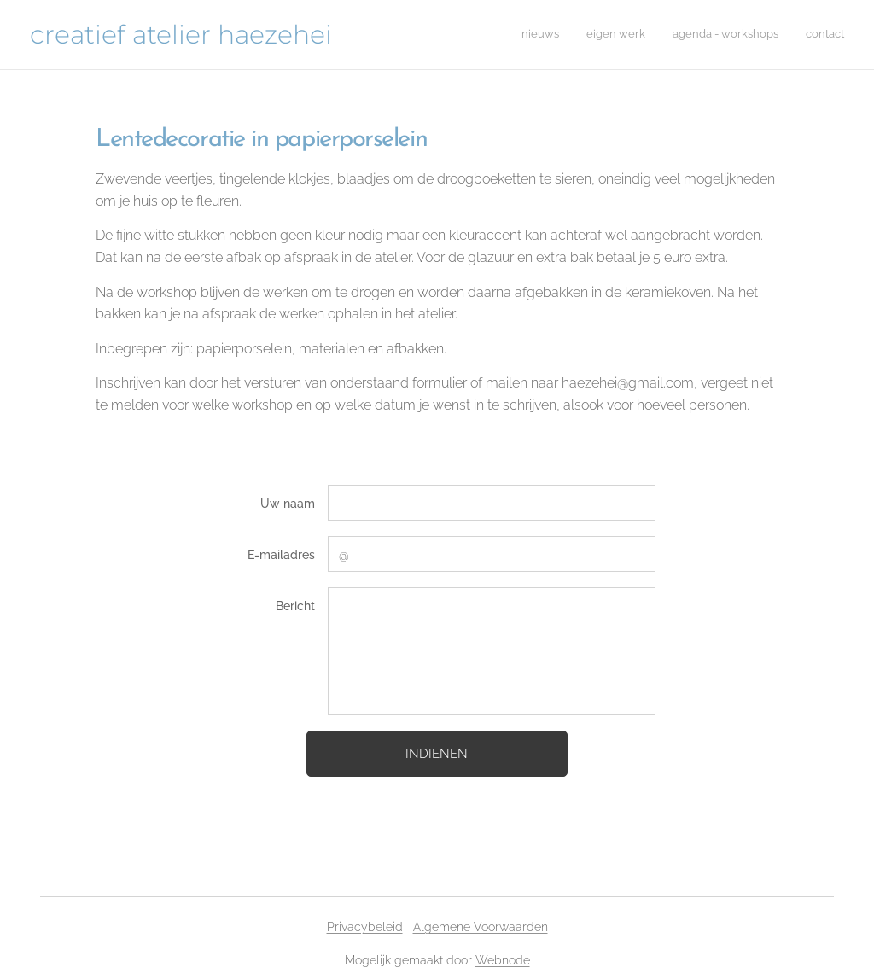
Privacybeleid (365, 927)
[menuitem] (767, 35)
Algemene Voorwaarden (480, 927)
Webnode (502, 960)
